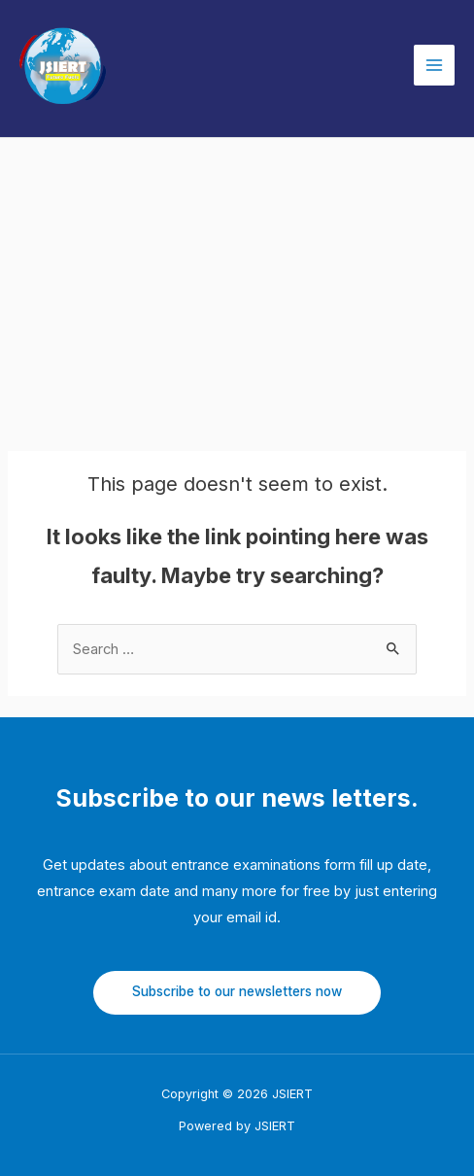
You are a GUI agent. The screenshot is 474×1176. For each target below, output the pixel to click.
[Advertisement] (237, 284)
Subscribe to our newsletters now (237, 991)
